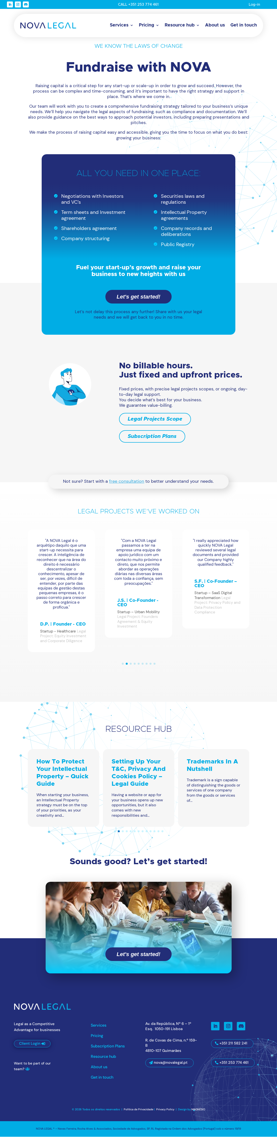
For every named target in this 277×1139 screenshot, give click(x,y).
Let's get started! (138, 299)
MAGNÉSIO (198, 1111)
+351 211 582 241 (233, 1045)
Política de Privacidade (138, 1111)
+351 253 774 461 (233, 1064)
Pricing (146, 25)
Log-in (254, 4)
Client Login (29, 1045)
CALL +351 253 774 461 (138, 4)
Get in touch (243, 25)
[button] (123, 666)
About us (215, 25)
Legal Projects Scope (155, 421)
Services (119, 25)
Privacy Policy (165, 1111)
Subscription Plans (152, 438)
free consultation (126, 484)
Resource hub (180, 25)
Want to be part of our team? (32, 1068)
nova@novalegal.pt (170, 1065)
